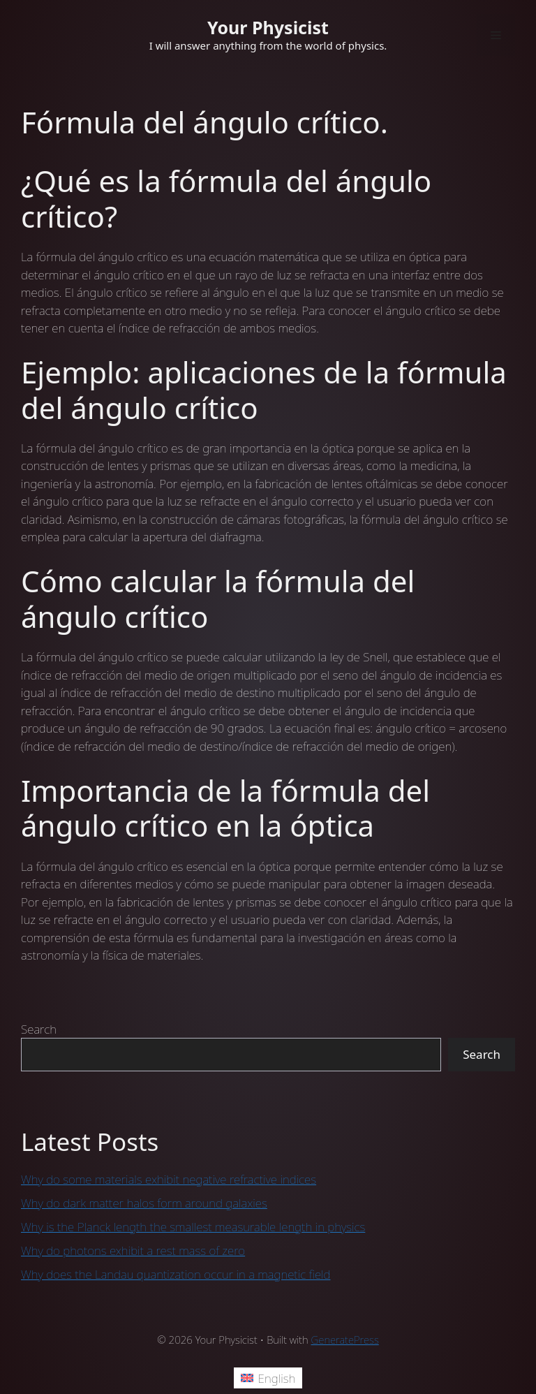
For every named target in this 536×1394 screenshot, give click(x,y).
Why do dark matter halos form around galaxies (144, 1203)
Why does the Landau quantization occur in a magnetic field (176, 1274)
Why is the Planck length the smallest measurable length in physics (193, 1227)
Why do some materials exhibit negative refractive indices (168, 1179)
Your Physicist (268, 27)
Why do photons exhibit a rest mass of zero (133, 1250)
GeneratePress (345, 1340)
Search (39, 1029)
